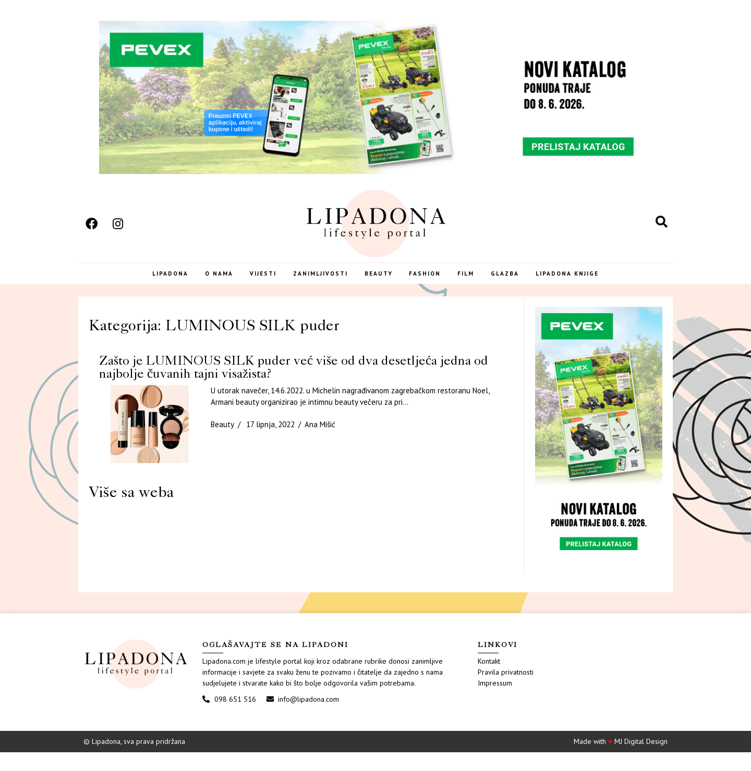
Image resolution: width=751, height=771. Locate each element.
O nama (200, 284)
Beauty (380, 284)
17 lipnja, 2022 (270, 443)
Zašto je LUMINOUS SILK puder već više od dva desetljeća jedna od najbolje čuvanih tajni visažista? (293, 385)
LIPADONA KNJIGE (590, 284)
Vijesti (250, 284)
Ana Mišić (320, 443)
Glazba (522, 284)
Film (478, 284)
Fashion (432, 284)
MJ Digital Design (641, 760)
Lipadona (146, 284)
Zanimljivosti (315, 284)
